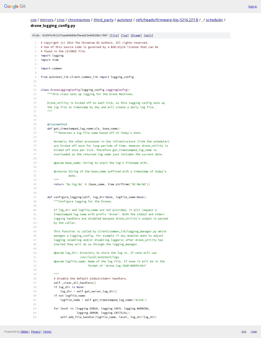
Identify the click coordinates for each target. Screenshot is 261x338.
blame (136, 35)
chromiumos (79, 19)
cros (60, 19)
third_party (104, 19)
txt (243, 331)
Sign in (252, 6)
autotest (124, 19)
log (124, 35)
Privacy (35, 332)
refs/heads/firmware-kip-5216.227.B (167, 19)
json (253, 331)
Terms (47, 332)
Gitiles (25, 332)
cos (33, 19)
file (114, 35)
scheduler (214, 19)
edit (148, 35)
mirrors (46, 19)
